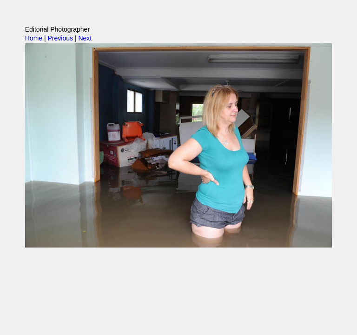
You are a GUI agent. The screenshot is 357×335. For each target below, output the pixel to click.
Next (85, 38)
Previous (60, 38)
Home (33, 38)
